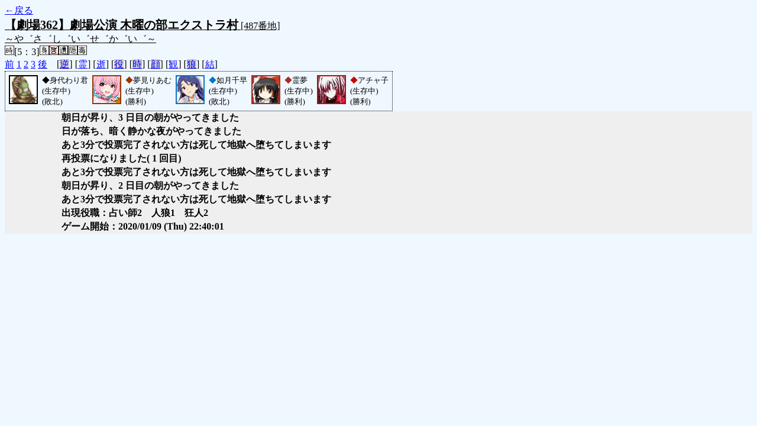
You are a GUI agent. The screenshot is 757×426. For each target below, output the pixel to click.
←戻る (19, 10)
